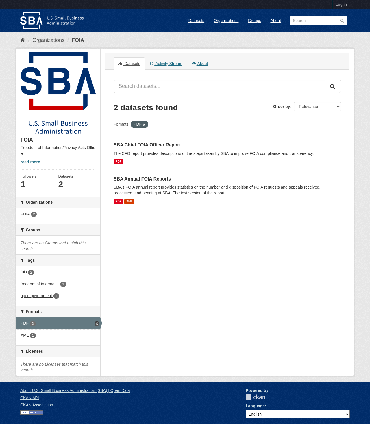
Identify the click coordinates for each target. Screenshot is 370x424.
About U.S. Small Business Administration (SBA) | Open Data (75, 390)
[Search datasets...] (219, 86)
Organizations (226, 20)
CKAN (255, 397)
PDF (118, 161)
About (275, 20)
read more (30, 162)
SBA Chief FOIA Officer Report (147, 144)
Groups (254, 20)
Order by (281, 106)
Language (255, 405)
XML (129, 201)
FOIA (78, 40)
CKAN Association (36, 405)
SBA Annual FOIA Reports (142, 178)
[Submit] (333, 86)
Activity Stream (166, 63)
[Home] (22, 40)
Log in (341, 4)
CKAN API (29, 397)
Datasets (196, 20)
